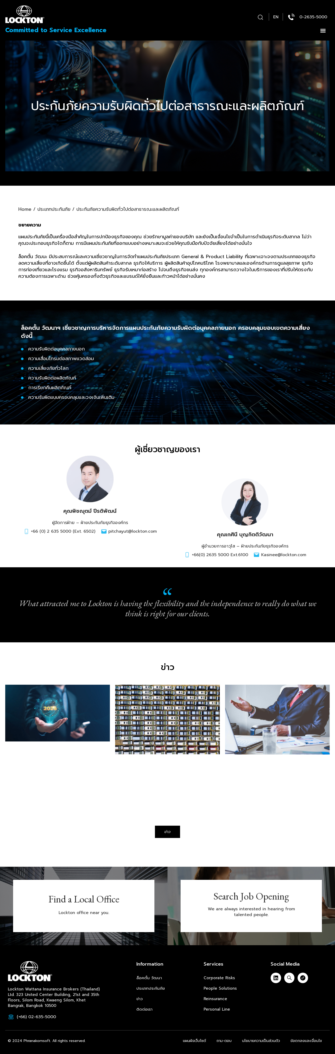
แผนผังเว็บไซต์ (194, 1041)
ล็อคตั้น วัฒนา (149, 978)
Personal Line (217, 1009)
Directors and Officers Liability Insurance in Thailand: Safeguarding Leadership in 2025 (275, 764)
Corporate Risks (219, 978)
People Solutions (220, 988)
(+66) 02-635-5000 (36, 1017)
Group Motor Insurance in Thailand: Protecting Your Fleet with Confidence (159, 764)
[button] (260, 17)
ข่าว (139, 999)
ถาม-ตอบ (224, 1041)
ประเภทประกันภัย (53, 203)
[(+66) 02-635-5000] (11, 1017)
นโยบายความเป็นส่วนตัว (261, 1041)
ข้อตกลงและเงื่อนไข (306, 1041)
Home (24, 203)
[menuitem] (276, 17)
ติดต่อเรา (144, 1009)
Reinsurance (215, 999)
